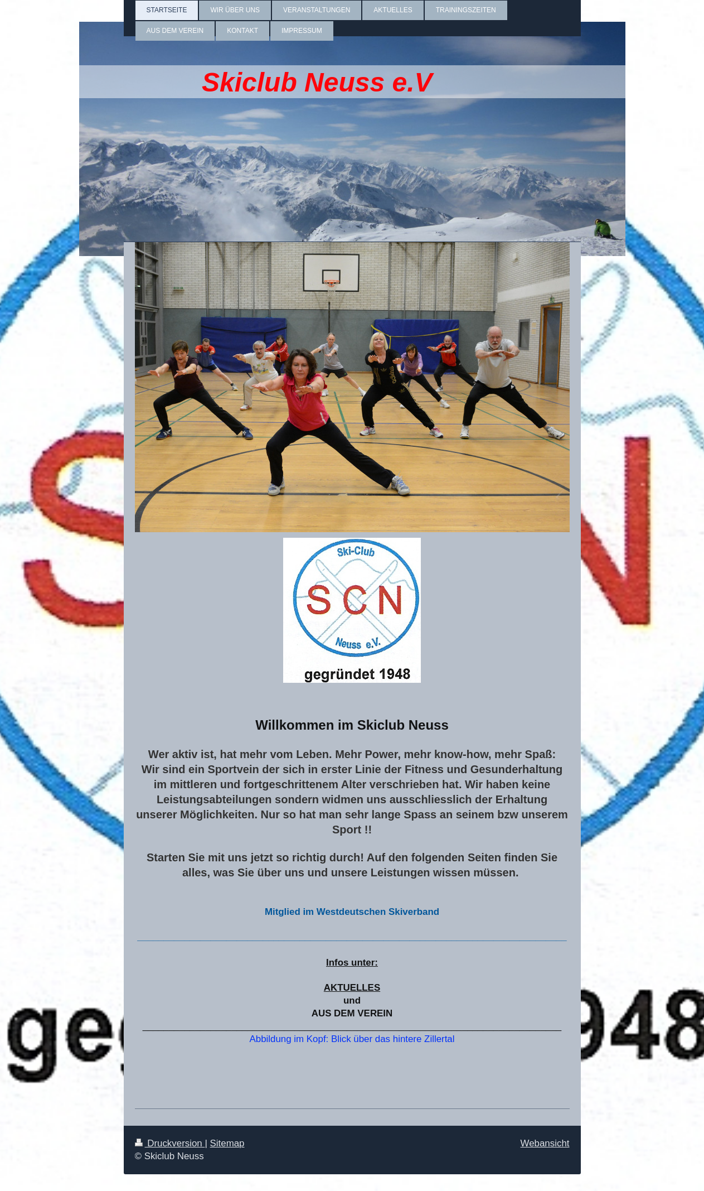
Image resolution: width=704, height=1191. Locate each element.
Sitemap (227, 1143)
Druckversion (170, 1143)
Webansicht (545, 1143)
